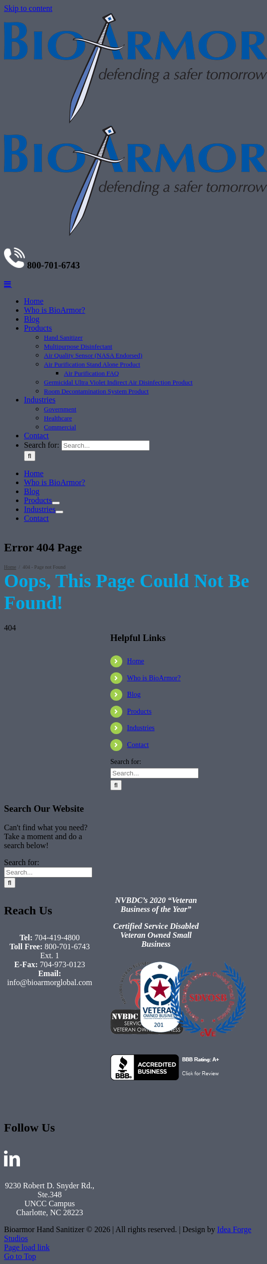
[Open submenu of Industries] (59, 1021)
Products (139, 1221)
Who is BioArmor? (154, 1188)
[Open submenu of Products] (56, 1012)
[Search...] (105, 955)
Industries (141, 1238)
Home (135, 1171)
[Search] (29, 966)
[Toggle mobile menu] (8, 794)
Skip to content (28, 8)
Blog (134, 1204)
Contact (138, 1255)
